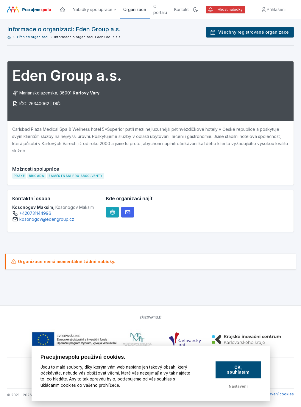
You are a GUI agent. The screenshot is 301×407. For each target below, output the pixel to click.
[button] (94, 9)
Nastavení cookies (277, 394)
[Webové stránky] (112, 212)
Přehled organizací (32, 37)
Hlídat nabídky (225, 10)
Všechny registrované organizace (249, 32)
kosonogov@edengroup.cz (46, 219)
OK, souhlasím (238, 370)
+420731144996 (35, 213)
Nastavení (238, 386)
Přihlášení (273, 10)
